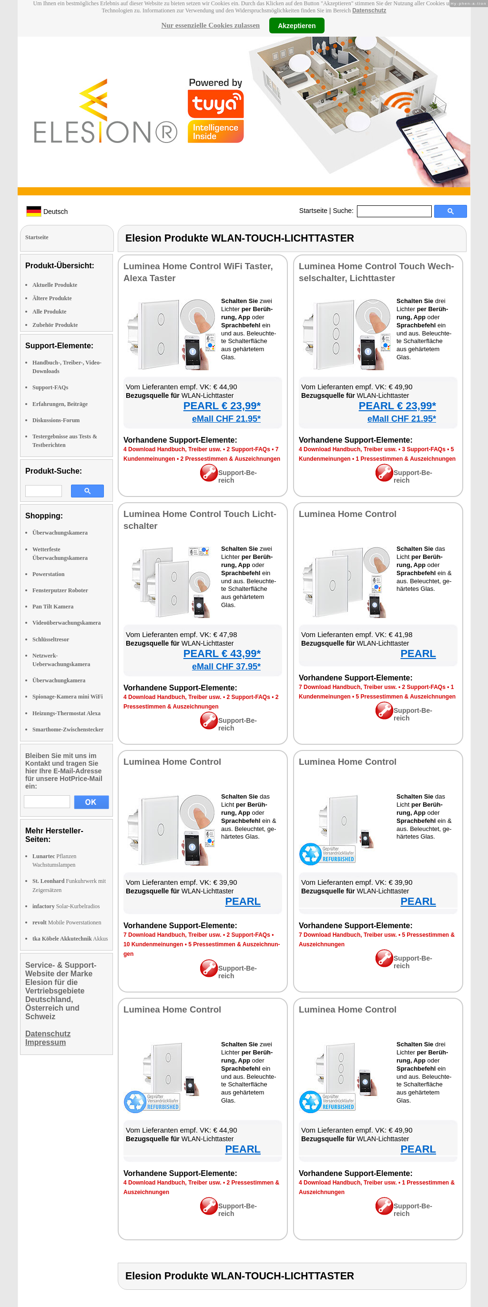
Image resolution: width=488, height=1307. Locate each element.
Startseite (313, 210)
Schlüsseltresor (50, 639)
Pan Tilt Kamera (52, 606)
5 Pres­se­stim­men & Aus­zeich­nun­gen (406, 696)
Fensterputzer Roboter (60, 590)
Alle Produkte (49, 311)
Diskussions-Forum (56, 420)
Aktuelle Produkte (54, 285)
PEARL (418, 653)
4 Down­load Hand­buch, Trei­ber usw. (172, 449)
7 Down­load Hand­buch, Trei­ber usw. (348, 687)
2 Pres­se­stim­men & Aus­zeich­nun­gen (231, 459)
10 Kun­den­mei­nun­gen (153, 944)
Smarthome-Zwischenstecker (67, 729)
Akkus (70, 938)
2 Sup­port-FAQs (248, 449)
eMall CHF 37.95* (226, 666)
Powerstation (48, 574)
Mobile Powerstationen (66, 922)
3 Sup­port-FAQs (423, 449)
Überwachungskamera (60, 532)
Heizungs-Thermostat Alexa (66, 713)
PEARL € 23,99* (222, 406)
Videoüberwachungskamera (66, 622)
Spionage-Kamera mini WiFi (67, 696)
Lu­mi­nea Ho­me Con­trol (347, 514)
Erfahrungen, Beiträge (60, 404)
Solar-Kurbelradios (66, 906)
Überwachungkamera (58, 680)
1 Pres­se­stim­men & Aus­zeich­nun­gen (406, 459)
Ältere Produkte (52, 298)
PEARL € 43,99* (222, 653)
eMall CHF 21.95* (226, 419)
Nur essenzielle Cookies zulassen (210, 25)
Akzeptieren (296, 25)
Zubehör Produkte (55, 325)
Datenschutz (369, 10)
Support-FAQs (50, 387)
